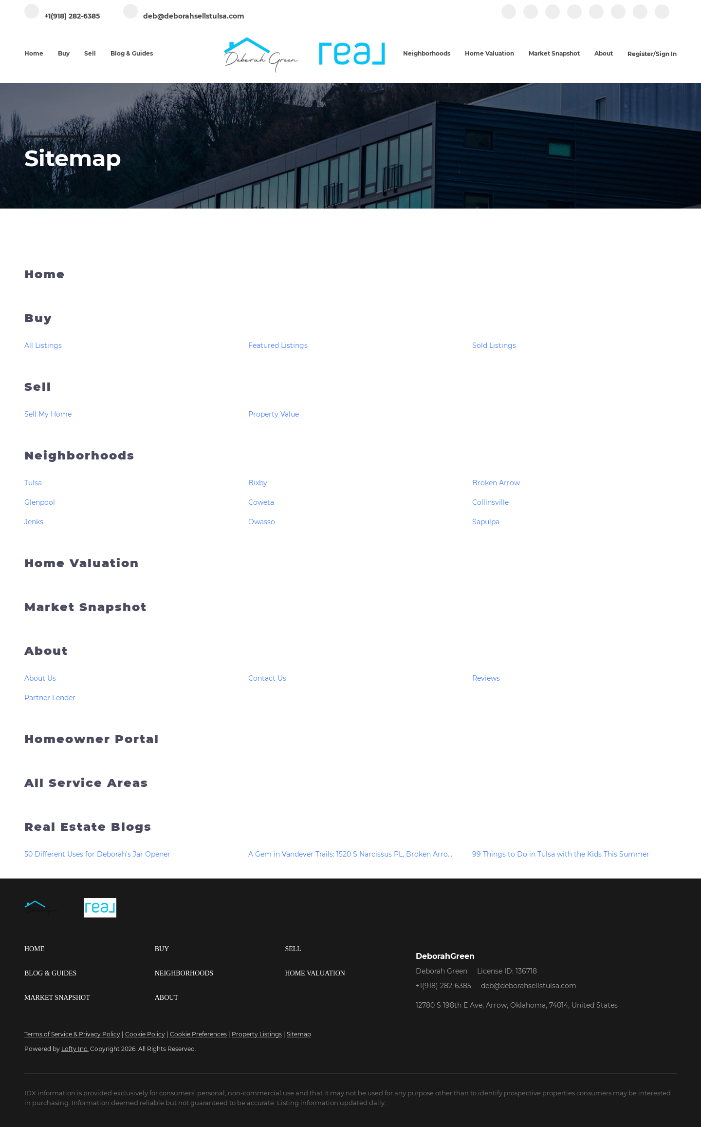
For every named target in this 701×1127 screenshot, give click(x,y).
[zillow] (552, 16)
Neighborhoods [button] (426, 53)
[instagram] (574, 16)
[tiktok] (618, 16)
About (46, 651)
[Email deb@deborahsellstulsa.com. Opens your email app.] (183, 16)
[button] (89, 949)
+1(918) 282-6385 (443, 985)
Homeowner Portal (91, 739)
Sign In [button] (666, 53)
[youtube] (596, 16)
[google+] (662, 16)
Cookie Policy (145, 1034)
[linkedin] (530, 16)
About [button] (603, 53)
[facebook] (508, 16)
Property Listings (257, 1034)
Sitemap (299, 1034)
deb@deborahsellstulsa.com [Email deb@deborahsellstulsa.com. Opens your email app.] (528, 985)
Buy (38, 318)
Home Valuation (489, 53)
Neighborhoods (79, 455)
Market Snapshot (554, 53)
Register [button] (640, 53)
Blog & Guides (132, 53)
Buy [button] (64, 53)
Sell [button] (90, 53)
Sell (38, 387)
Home (33, 53)
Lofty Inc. (75, 1048)
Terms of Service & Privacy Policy (72, 1034)
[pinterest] (640, 16)
